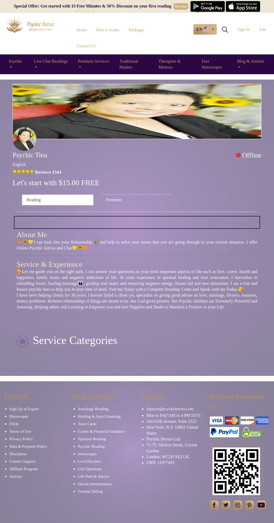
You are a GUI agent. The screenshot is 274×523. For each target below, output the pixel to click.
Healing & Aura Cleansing (99, 416)
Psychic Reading (91, 446)
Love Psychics (89, 461)
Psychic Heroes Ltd (163, 439)
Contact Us (86, 46)
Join (262, 29)
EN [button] (203, 29)
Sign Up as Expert (24, 409)
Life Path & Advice (93, 476)
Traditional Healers (128, 64)
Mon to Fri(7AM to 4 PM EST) (173, 415)
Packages (136, 30)
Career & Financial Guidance (101, 431)
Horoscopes (18, 416)
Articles (15, 476)
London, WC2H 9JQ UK (167, 456)
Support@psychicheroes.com (169, 409)
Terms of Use (20, 431)
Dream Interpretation (95, 484)
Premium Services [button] (93, 61)
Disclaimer (18, 454)
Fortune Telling (90, 491)
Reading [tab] (33, 199)
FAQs (14, 424)
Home (82, 30)
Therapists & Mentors (169, 64)
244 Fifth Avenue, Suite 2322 (171, 421)
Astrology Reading (93, 409)
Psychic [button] (15, 61)
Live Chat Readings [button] (51, 61)
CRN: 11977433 (160, 462)
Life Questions (90, 469)
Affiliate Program (23, 469)
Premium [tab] (114, 199)
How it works (107, 30)
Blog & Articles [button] (250, 61)
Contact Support (22, 461)
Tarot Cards (87, 424)
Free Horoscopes (212, 64)
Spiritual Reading (92, 439)
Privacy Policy (21, 439)
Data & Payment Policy (28, 446)
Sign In (243, 29)
